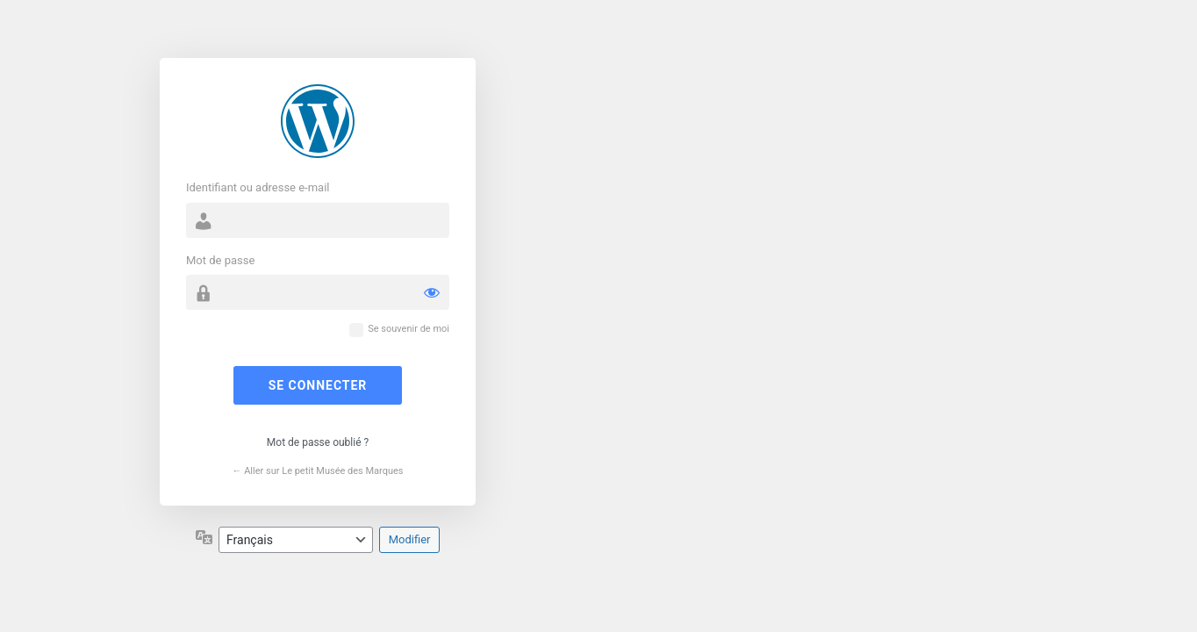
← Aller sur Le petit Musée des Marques (317, 471)
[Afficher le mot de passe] (431, 292)
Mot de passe (220, 260)
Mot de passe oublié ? (318, 442)
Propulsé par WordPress (318, 121)
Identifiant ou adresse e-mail (258, 187)
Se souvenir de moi (408, 329)
